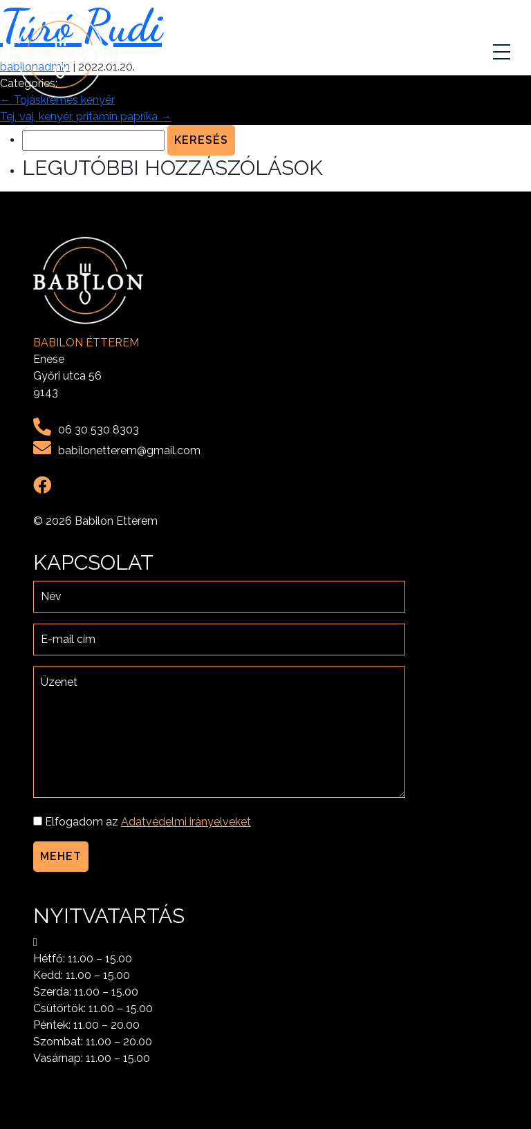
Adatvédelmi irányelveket (186, 821)
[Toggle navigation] (503, 54)
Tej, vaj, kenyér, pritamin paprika (85, 116)
